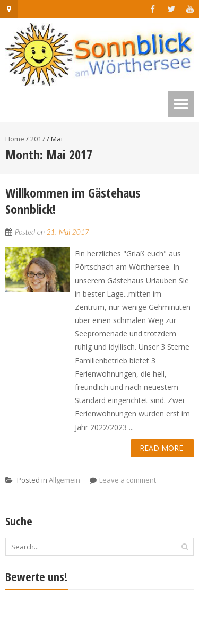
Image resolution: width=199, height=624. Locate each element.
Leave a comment (127, 480)
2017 (37, 139)
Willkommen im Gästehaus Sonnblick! (73, 201)
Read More (161, 448)
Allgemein (64, 480)
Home (14, 139)
